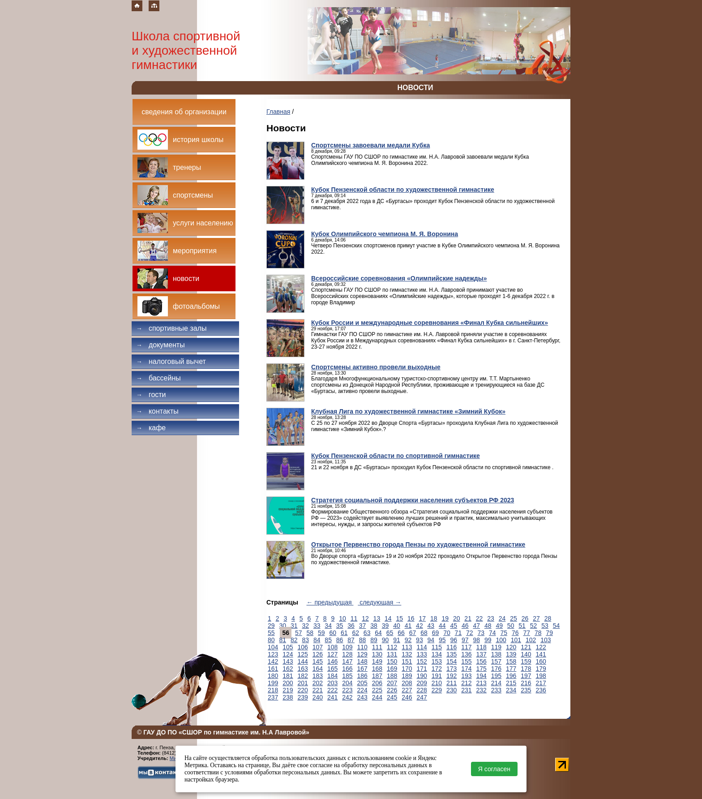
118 (481, 647)
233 (496, 690)
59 (321, 632)
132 (407, 654)
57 (298, 632)
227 (407, 690)
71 (458, 632)
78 (538, 632)
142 (273, 661)
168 (377, 668)
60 (332, 632)
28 (548, 618)
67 (412, 632)
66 (401, 632)
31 (294, 625)
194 (481, 675)
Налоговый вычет (171, 361)
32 (305, 625)
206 (377, 683)
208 (407, 683)
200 (288, 683)
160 (541, 661)
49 (499, 625)
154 (451, 661)
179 (541, 668)
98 (476, 640)
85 (328, 640)
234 (511, 690)
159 (526, 661)
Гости (151, 394)
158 (511, 661)
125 (303, 654)
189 (407, 675)
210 (437, 683)
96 (454, 640)
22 (479, 618)
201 (303, 683)
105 (288, 647)
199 (273, 683)
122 (541, 647)
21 (467, 618)
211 (451, 683)
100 (501, 640)
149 (377, 661)
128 (347, 654)
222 (332, 690)
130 (377, 654)
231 (466, 690)
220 (303, 690)
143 (288, 661)
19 (445, 618)
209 (422, 683)
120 (511, 647)
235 (526, 690)
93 (419, 640)
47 (476, 625)
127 (332, 654)
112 (392, 647)
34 (328, 625)
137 (481, 654)
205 (362, 683)
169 (392, 668)
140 (526, 654)
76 (515, 632)
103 (545, 640)
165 (332, 668)
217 (541, 683)
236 (541, 690)
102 (531, 640)
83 (305, 640)
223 (347, 690)
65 (390, 632)
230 (451, 690)
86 (339, 640)
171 (422, 668)
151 (407, 661)
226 (392, 690)
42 (419, 625)
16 (411, 618)
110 (362, 647)
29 (271, 625)
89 (373, 640)
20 (456, 618)
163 (303, 668)
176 (496, 668)
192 (451, 675)
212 (466, 683)
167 (362, 668)
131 (392, 654)
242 (347, 697)
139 (511, 654)
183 (317, 675)
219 (288, 690)
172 (437, 668)
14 (388, 618)
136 (466, 654)
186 (362, 675)
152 (422, 661)
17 (422, 618)
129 (362, 654)
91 (396, 640)
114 (422, 647)
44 (442, 625)
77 (526, 632)
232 (481, 690)
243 (362, 697)
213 (481, 683)
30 (282, 625)
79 (549, 632)
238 (288, 697)
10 (342, 618)
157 (496, 661)
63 (367, 632)
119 (496, 647)
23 (490, 618)
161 (273, 668)
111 (377, 647)
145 (317, 661)
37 (362, 625)
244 (377, 697)
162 (288, 668)
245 (392, 697)
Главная (278, 111)
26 (525, 618)
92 (408, 640)
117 (466, 647)
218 (273, 690)
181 (288, 675)
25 (513, 618)
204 (347, 683)
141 (541, 654)
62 (355, 632)
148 (362, 661)
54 (556, 625)
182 (303, 675)
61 (344, 632)
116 (451, 647)
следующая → (379, 602)
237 (273, 697)
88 (362, 640)
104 (273, 647)
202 (317, 683)
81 (282, 640)
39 (385, 625)
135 (451, 654)
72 (469, 632)
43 (431, 625)
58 (310, 632)
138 (496, 654)
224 (362, 690)
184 (332, 675)
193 (466, 675)
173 (451, 668)
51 (522, 625)
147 (347, 661)
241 (332, 697)
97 (465, 640)
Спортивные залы (171, 328)
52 (533, 625)
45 (454, 625)
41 (408, 625)
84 (317, 640)
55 (271, 632)
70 (446, 632)
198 (541, 675)
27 (536, 618)
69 (435, 632)
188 (392, 675)
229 (437, 690)
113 (407, 647)
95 (442, 640)
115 (437, 647)
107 (317, 647)
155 (466, 661)
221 (317, 690)
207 (392, 683)
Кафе (151, 428)
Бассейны (158, 378)
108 (332, 647)
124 (288, 654)
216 (526, 683)
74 (492, 632)
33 (317, 625)
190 (422, 675)
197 (526, 675)
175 (481, 668)
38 (373, 625)
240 (317, 697)
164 (317, 668)
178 (526, 668)
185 (347, 675)
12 (365, 618)
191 (437, 675)
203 (332, 683)
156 (481, 661)
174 (466, 668)
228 (422, 690)
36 (351, 625)
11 (354, 618)
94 (431, 640)
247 (422, 697)
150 (392, 661)
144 (303, 661)
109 (347, 647)
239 (303, 697)
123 (273, 654)
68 (424, 632)
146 (332, 661)
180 (273, 675)
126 (317, 654)
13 (377, 618)
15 (399, 618)
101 (516, 640)
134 (437, 654)
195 (496, 675)
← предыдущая (330, 602)
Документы (160, 345)
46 (465, 625)
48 (488, 625)
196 (511, 675)
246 (407, 697)
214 (496, 683)
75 (503, 632)
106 (303, 647)
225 (377, 690)
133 (422, 654)
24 (502, 618)
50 (510, 625)
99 (488, 640)
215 (511, 683)
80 (271, 640)
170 (407, 668)
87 (351, 640)
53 (544, 625)
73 (481, 632)
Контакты (157, 411)
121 (526, 647)
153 (437, 661)
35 (339, 625)
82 (294, 640)
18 (433, 618)
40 (396, 625)
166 (347, 668)
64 (378, 632)
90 (385, 640)
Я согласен (494, 769)
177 (511, 668)
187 (377, 675)
